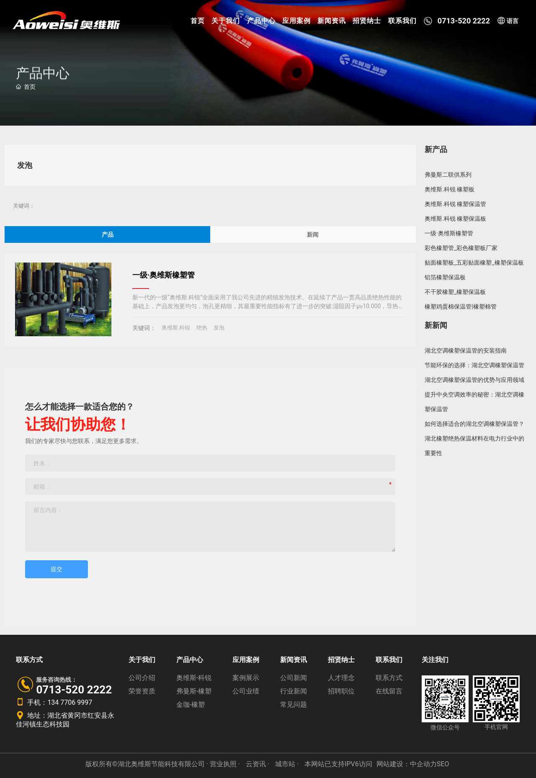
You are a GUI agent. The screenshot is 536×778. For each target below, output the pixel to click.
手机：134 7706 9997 (54, 702)
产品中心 (261, 21)
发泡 (219, 328)
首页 (198, 21)
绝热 (201, 328)
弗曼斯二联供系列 (448, 174)
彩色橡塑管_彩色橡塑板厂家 (461, 248)
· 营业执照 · (223, 764)
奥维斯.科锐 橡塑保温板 (455, 218)
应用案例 (296, 21)
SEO (443, 764)
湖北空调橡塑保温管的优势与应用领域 (474, 379)
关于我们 (225, 21)
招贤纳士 (367, 21)
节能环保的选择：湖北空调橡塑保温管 (474, 365)
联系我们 (402, 21)
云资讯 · (258, 764)
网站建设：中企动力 (406, 764)
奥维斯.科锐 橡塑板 (449, 189)
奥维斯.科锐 (176, 328)
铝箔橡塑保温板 (445, 277)
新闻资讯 (331, 21)
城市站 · (287, 764)
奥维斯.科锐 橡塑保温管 (455, 204)
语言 (507, 21)
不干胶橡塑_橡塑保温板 (455, 292)
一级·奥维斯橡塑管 (163, 274)
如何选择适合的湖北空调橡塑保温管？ (474, 423)
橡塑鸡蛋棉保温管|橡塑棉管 (460, 306)
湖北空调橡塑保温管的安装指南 (466, 350)
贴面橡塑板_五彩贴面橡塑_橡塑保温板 (474, 262)
